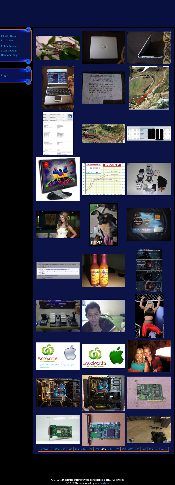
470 (83, 449)
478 (137, 449)
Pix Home (7, 40)
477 (130, 449)
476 (124, 449)
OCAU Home (9, 36)
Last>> (163, 449)
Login (4, 75)
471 (90, 449)
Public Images (9, 46)
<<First (43, 449)
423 (63, 449)
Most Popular (9, 50)
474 (110, 449)
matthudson (102, 483)
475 (117, 449)
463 (70, 449)
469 (77, 449)
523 (151, 449)
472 (97, 449)
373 (56, 449)
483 (144, 449)
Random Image (10, 54)
